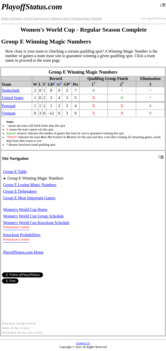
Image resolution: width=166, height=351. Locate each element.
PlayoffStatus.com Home (23, 252)
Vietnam (8, 113)
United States (13, 98)
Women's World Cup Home (25, 209)
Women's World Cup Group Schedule (33, 216)
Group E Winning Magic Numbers (80, 18)
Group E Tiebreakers (20, 191)
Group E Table (47, 18)
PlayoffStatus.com (31, 6)
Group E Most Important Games (29, 198)
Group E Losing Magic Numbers (29, 185)
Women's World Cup (23, 18)
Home (5, 18)
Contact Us (83, 343)
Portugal (8, 106)
